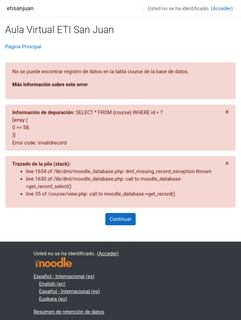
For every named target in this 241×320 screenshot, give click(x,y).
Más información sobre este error (50, 84)
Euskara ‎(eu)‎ (53, 299)
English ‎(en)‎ (52, 284)
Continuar (121, 219)
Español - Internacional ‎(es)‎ (64, 276)
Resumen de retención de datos (69, 312)
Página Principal (23, 47)
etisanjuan (20, 8)
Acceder (222, 8)
